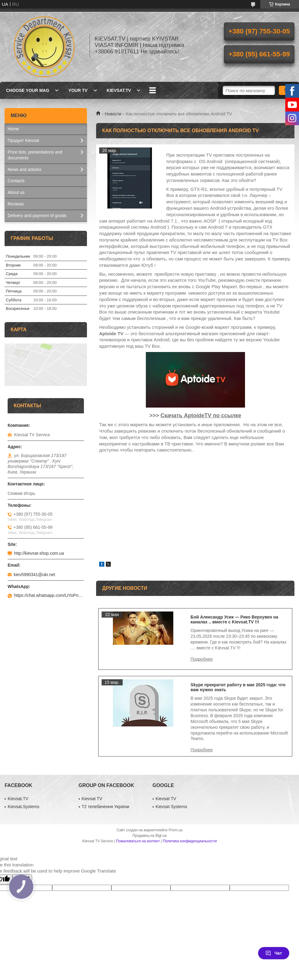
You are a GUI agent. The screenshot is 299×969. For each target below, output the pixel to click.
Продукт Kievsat (23, 140)
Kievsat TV (92, 798)
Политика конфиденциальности (190, 841)
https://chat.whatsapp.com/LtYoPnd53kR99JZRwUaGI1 (49, 595)
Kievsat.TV (119, 90)
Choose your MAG (27, 90)
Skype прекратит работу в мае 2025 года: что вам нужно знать (238, 687)
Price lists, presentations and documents (35, 155)
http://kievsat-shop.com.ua (39, 553)
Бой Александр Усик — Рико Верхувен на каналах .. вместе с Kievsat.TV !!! (234, 619)
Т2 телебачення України (105, 806)
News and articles (24, 169)
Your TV (77, 90)
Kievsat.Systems (23, 806)
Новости (113, 113)
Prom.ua (175, 830)
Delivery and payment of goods (37, 215)
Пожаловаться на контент (138, 841)
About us (16, 192)
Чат (273, 953)
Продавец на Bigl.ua (149, 835)
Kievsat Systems (171, 806)
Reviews (16, 203)
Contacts (16, 180)
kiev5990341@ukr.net (34, 574)
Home (13, 128)
